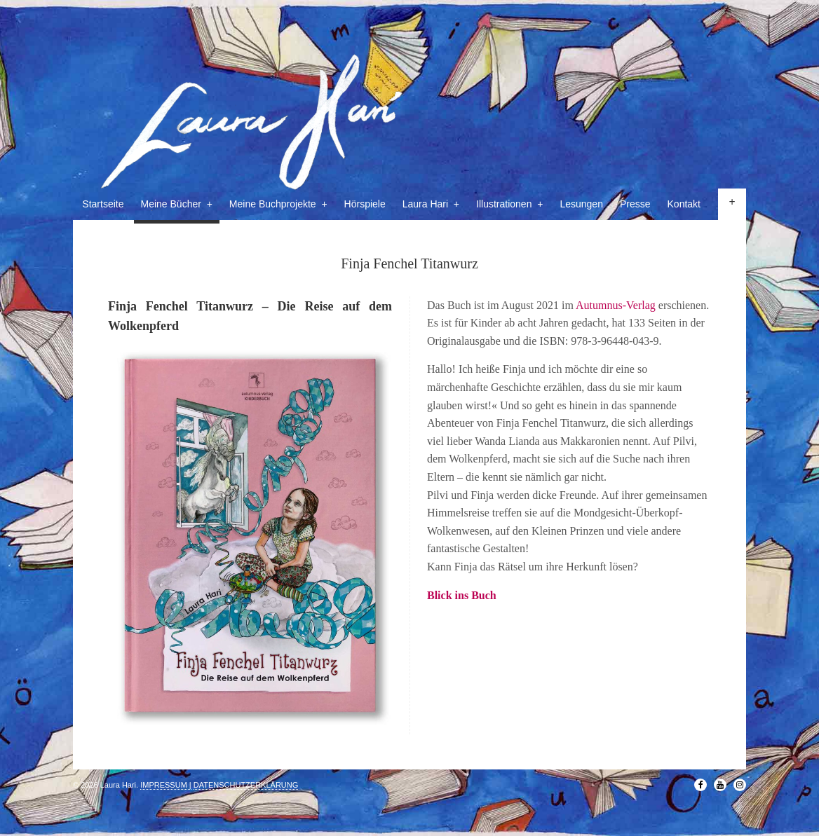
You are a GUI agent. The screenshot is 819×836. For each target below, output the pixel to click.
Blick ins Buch (461, 595)
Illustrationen (509, 204)
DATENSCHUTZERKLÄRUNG (246, 785)
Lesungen (581, 204)
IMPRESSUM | (165, 785)
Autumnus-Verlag (616, 305)
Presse (635, 204)
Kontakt (684, 204)
